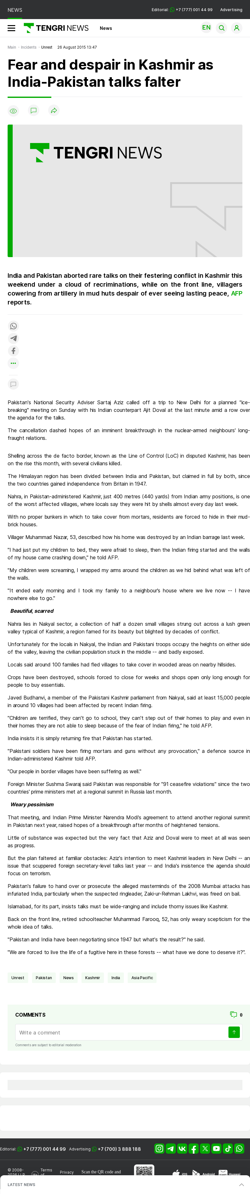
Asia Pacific (142, 977)
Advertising (231, 9)
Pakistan (44, 977)
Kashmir (92, 977)
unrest (17, 977)
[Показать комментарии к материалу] (13, 385)
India (116, 977)
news (68, 977)
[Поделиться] (54, 111)
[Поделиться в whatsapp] (13, 326)
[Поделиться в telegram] (13, 339)
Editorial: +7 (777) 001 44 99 (182, 9)
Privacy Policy (67, 1174)
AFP (236, 293)
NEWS (15, 10)
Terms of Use (46, 1175)
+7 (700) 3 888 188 (119, 1149)
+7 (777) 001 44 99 (44, 1149)
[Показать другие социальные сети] (13, 364)
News (106, 28)
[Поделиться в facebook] (13, 351)
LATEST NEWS (21, 1184)
